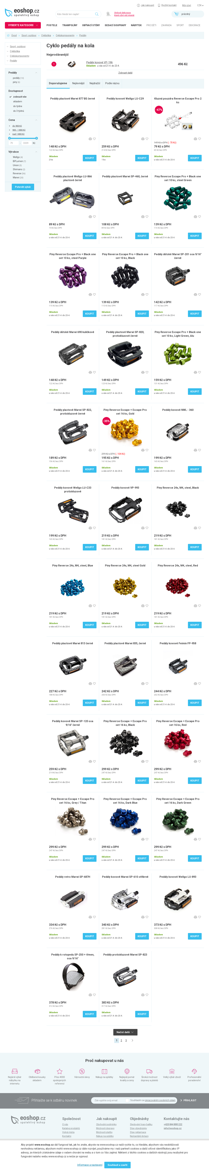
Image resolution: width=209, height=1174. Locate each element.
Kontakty (66, 1136)
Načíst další (125, 1032)
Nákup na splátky (105, 1136)
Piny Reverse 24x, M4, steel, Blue (72, 565)
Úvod (14, 35)
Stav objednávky (138, 1128)
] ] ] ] (200, 5)
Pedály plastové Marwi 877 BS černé (72, 98)
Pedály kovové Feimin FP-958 (178, 643)
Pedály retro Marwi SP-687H (72, 876)
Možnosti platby (104, 1132)
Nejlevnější (78, 83)
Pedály (82, 35)
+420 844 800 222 (173, 1124)
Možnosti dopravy (105, 1128)
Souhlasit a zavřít (117, 1165)
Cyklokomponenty (65, 35)
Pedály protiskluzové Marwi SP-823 (125, 954)
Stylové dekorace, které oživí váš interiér (124, 13)
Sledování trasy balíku (141, 1124)
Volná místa (68, 1132)
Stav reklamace (138, 1132)
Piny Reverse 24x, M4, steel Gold (125, 565)
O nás (65, 1124)
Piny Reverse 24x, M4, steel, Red (178, 565)
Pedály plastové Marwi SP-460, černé (125, 176)
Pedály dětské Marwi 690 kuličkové (72, 332)
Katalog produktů (71, 1128)
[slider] (9, 138)
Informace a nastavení (89, 1164)
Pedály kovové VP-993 (125, 487)
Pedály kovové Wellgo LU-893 (178, 876)
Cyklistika (46, 35)
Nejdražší (94, 83)
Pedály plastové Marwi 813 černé (72, 643)
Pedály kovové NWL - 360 (177, 409)
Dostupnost (15, 90)
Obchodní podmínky (106, 1124)
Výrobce (13, 151)
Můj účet (186, 5)
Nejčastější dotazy (139, 1136)
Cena (11, 119)
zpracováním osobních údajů (160, 1100)
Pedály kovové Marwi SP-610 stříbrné (125, 876)
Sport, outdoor (29, 35)
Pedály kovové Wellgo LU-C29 (125, 98)
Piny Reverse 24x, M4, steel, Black (178, 487)
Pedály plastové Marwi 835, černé (125, 643)
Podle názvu (112, 83)
